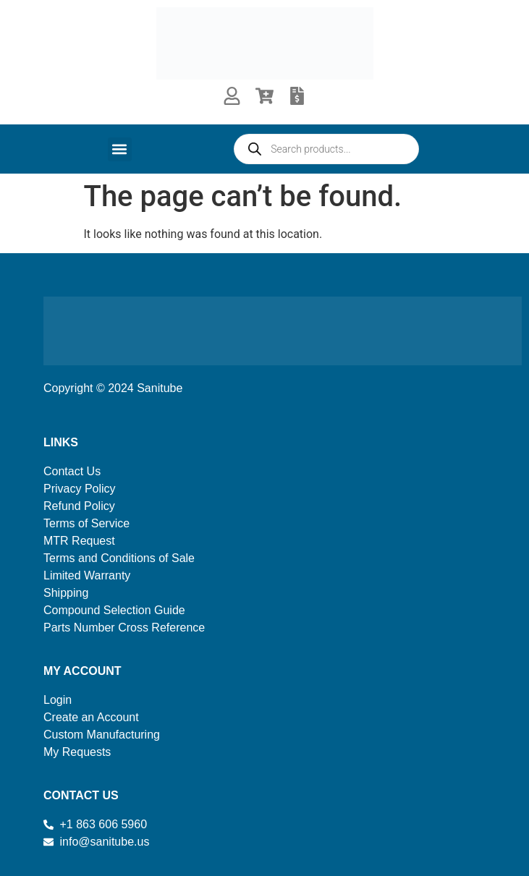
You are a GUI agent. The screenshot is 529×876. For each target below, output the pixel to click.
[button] (120, 149)
